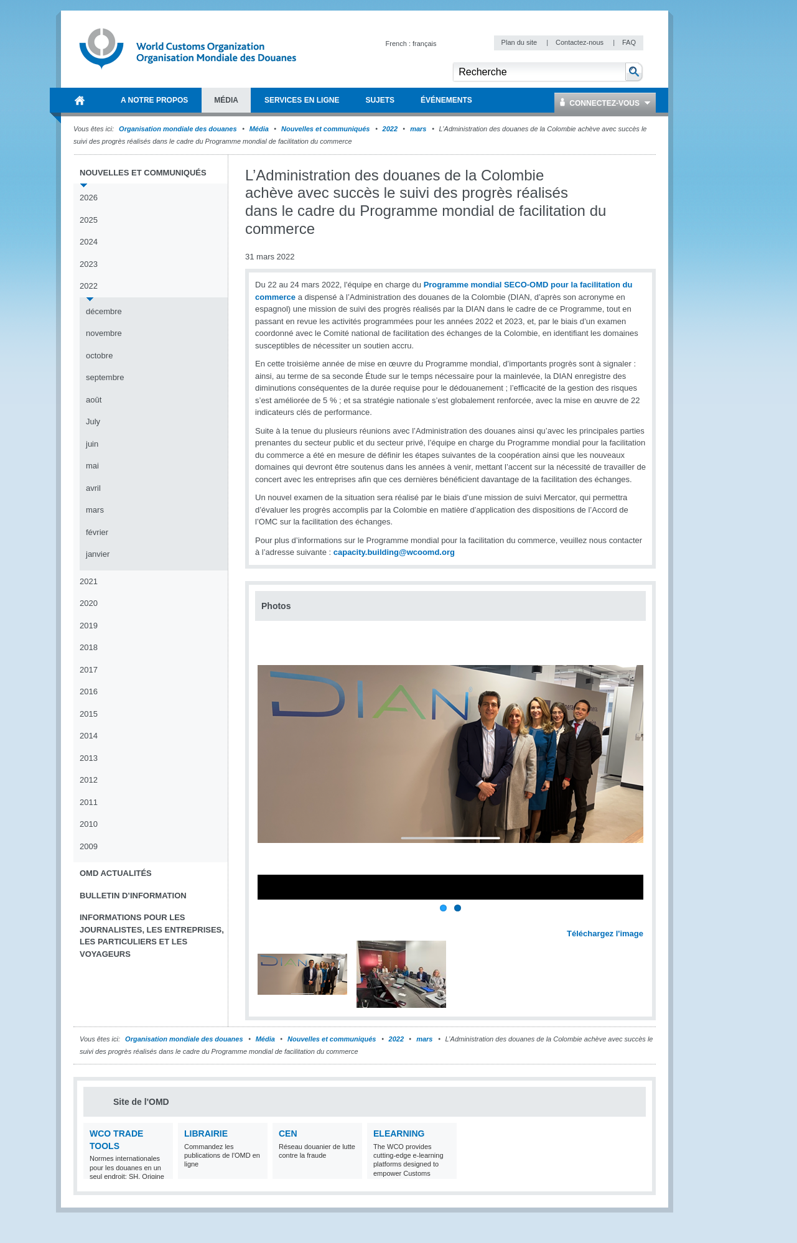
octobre (99, 355)
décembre (104, 311)
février (97, 532)
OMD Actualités (116, 873)
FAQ (629, 42)
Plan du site (520, 42)
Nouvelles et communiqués (325, 129)
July (93, 421)
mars (418, 129)
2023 (89, 264)
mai (92, 465)
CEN (288, 1133)
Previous (268, 920)
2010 (89, 824)
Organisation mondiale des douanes (177, 129)
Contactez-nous (580, 42)
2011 (89, 802)
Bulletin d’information (133, 895)
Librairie (206, 1133)
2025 (89, 220)
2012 (89, 779)
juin (92, 444)
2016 (89, 691)
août (93, 399)
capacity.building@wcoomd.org (394, 552)
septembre (105, 377)
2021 (89, 581)
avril (93, 488)
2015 (89, 714)
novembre (104, 333)
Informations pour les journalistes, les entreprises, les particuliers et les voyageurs (152, 936)
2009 (89, 846)
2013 (89, 758)
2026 (89, 197)
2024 (89, 241)
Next (641, 920)
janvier (98, 554)
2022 (390, 129)
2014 (89, 735)
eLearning (398, 1133)
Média (259, 129)
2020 (89, 603)
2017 (89, 669)
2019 (89, 625)
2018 (89, 647)
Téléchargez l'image (605, 933)
